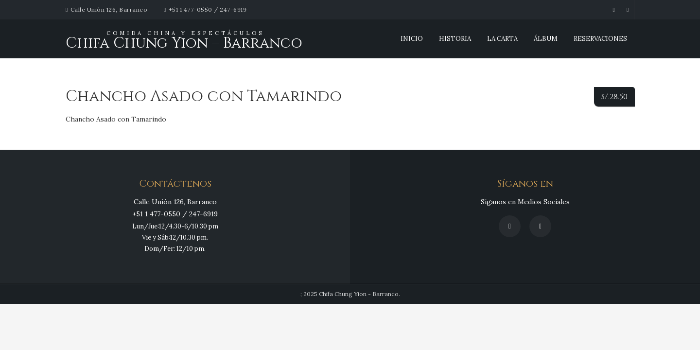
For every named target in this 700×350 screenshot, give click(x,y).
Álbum (546, 39)
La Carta (502, 39)
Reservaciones (600, 39)
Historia (455, 39)
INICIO (412, 39)
